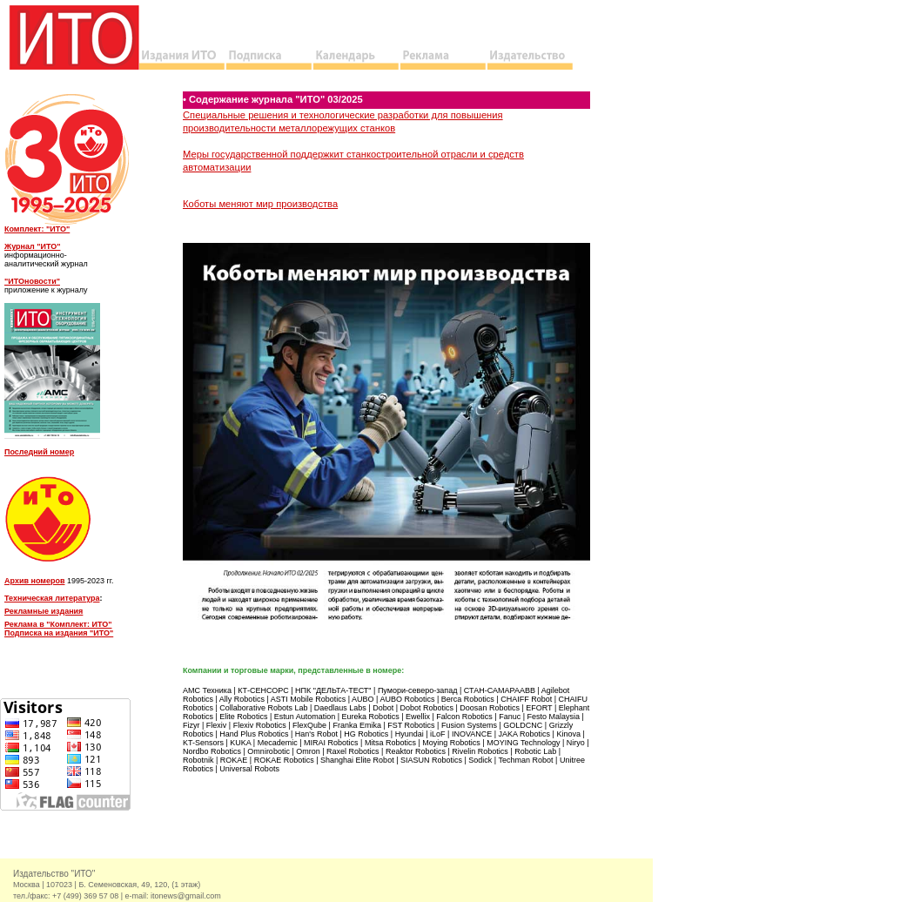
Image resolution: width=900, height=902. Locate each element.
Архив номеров (34, 580)
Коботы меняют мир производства (260, 204)
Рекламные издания (43, 611)
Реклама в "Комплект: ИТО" (57, 624)
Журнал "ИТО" (32, 246)
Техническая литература (51, 598)
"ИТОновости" (32, 281)
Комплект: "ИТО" (37, 229)
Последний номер (39, 452)
